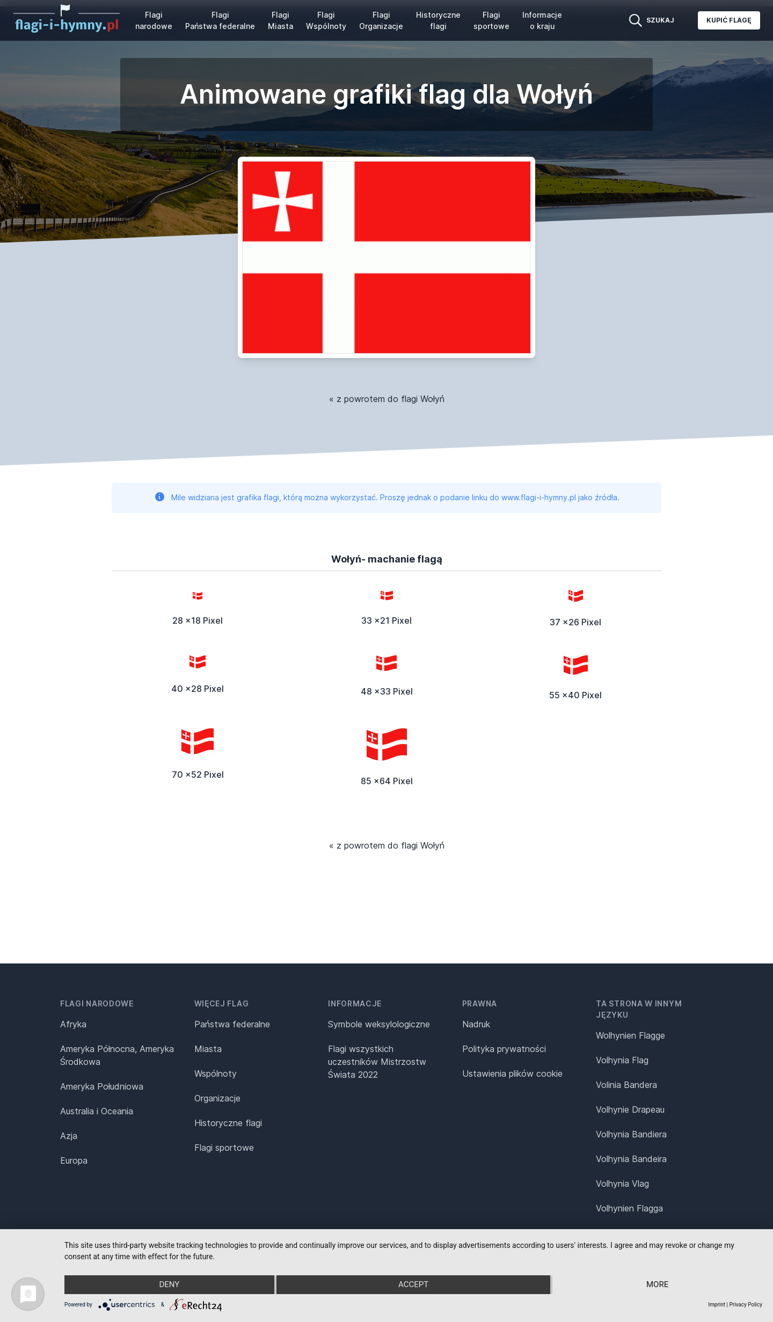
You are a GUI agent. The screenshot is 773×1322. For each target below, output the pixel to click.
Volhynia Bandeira (631, 1158)
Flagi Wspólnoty (326, 20)
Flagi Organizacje (381, 20)
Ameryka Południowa (101, 1086)
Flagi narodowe (153, 20)
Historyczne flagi (438, 20)
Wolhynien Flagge (630, 1035)
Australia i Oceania (96, 1111)
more (658, 1285)
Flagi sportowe (491, 20)
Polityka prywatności (504, 1048)
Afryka (73, 1024)
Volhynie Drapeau (630, 1109)
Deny (168, 1285)
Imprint (716, 1305)
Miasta (208, 1048)
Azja (68, 1135)
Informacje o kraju (542, 20)
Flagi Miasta (280, 20)
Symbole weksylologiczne (379, 1024)
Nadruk (476, 1024)
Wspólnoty (215, 1073)
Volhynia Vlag (622, 1183)
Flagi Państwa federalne (220, 20)
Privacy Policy (745, 1305)
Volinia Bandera (626, 1084)
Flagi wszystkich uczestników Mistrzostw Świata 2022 (377, 1061)
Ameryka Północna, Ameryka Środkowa (117, 1055)
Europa (73, 1160)
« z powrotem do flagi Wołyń (386, 398)
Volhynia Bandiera (631, 1134)
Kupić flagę (729, 20)
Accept (413, 1285)
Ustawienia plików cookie (512, 1073)
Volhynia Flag (622, 1060)
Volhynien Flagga (629, 1208)
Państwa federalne (232, 1024)
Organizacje (217, 1098)
